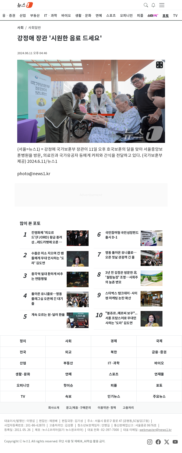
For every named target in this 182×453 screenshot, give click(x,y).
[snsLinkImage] (149, 442)
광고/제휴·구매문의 (78, 408)
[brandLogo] (25, 5)
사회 (68, 341)
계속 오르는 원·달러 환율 (48, 315)
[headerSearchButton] (146, 4)
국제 (159, 341)
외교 (68, 352)
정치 (23, 341)
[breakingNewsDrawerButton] (153, 4)
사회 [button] (20, 28)
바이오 (159, 363)
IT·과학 (114, 363)
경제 (114, 341)
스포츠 (114, 374)
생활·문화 (23, 374)
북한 (114, 352)
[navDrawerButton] (162, 4)
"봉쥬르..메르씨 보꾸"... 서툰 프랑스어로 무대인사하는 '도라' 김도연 (121, 318)
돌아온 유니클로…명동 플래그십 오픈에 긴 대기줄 (47, 299)
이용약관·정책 (107, 408)
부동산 (68, 363)
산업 (23, 363)
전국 (23, 352)
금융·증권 (159, 352)
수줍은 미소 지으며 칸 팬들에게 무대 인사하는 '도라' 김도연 (47, 258)
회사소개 (53, 408)
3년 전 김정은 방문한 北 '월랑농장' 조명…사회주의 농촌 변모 (121, 277)
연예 (68, 374)
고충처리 (128, 408)
